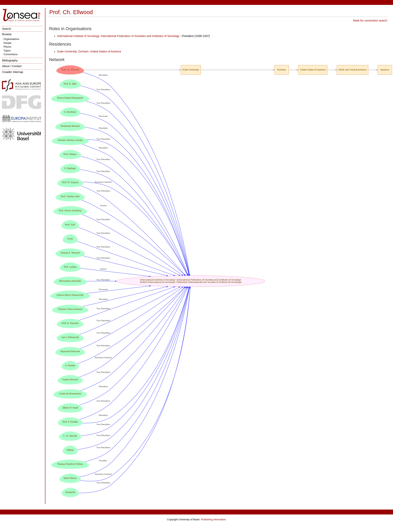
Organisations (11, 39)
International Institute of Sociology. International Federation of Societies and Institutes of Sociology (118, 36)
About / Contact (12, 66)
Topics (7, 50)
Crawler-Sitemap (12, 72)
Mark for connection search (370, 20)
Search (6, 28)
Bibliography (10, 60)
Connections (11, 54)
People (7, 42)
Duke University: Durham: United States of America (89, 51)
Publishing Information (213, 519)
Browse (7, 34)
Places (7, 46)
